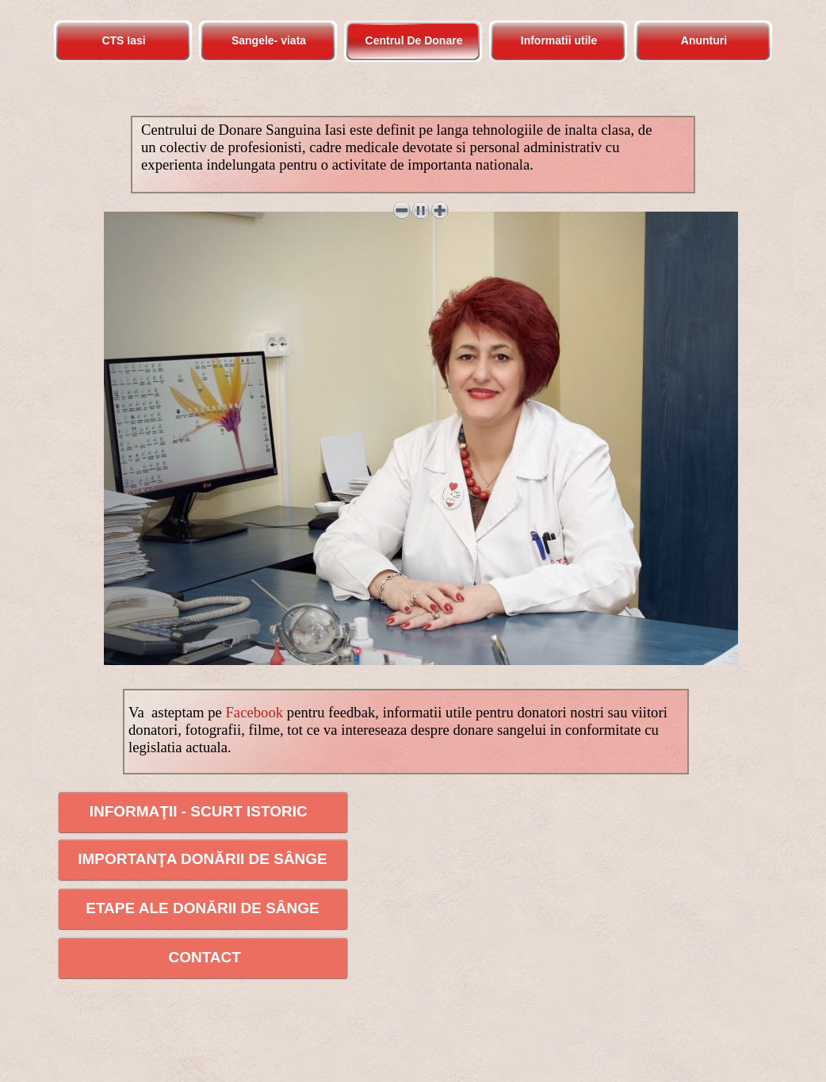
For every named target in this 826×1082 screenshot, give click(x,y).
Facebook (254, 712)
